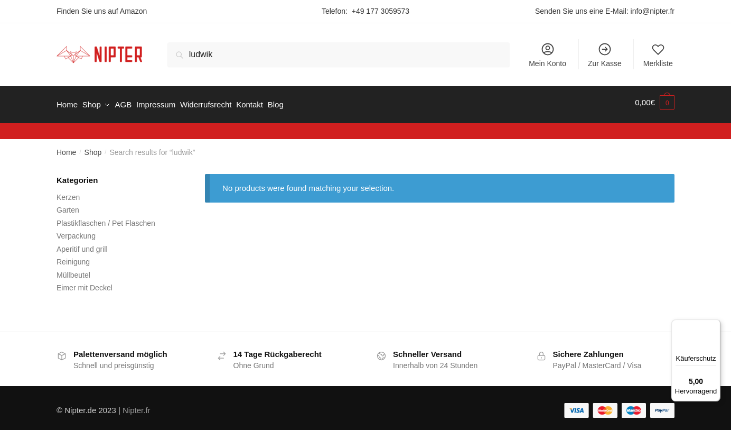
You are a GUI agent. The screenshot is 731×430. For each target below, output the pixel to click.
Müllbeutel (73, 270)
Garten (68, 205)
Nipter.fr (137, 405)
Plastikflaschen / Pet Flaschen (106, 218)
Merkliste (658, 55)
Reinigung (73, 257)
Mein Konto (547, 55)
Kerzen (68, 192)
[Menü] (714, 325)
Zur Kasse (605, 55)
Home (66, 147)
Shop (93, 147)
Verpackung (76, 231)
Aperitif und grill (82, 244)
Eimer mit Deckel (85, 283)
